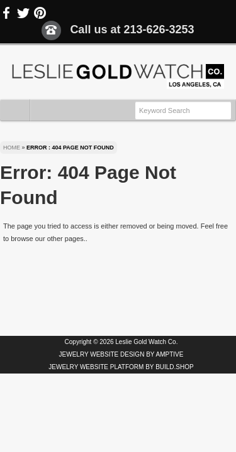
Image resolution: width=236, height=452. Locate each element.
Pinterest (40, 13)
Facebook (7, 13)
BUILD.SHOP (174, 366)
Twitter (23, 13)
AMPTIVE (170, 354)
